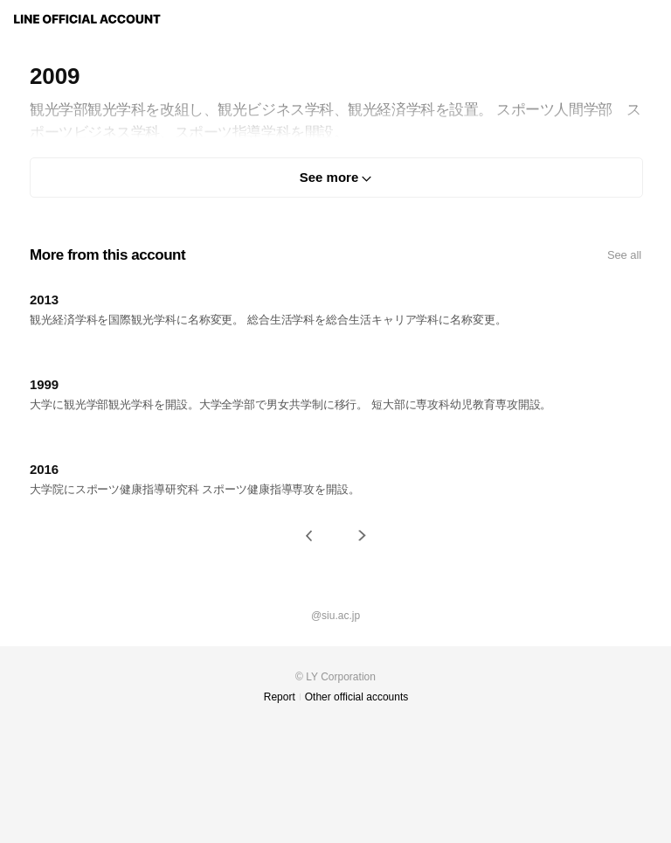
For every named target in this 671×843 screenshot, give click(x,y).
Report (279, 697)
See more (329, 177)
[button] (309, 535)
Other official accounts (357, 697)
